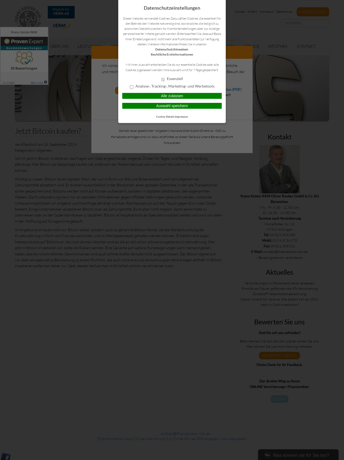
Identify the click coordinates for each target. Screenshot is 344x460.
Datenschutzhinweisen (171, 49)
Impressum (181, 116)
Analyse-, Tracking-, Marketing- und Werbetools (172, 86)
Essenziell (172, 79)
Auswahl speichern (172, 106)
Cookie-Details (165, 116)
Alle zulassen (172, 96)
